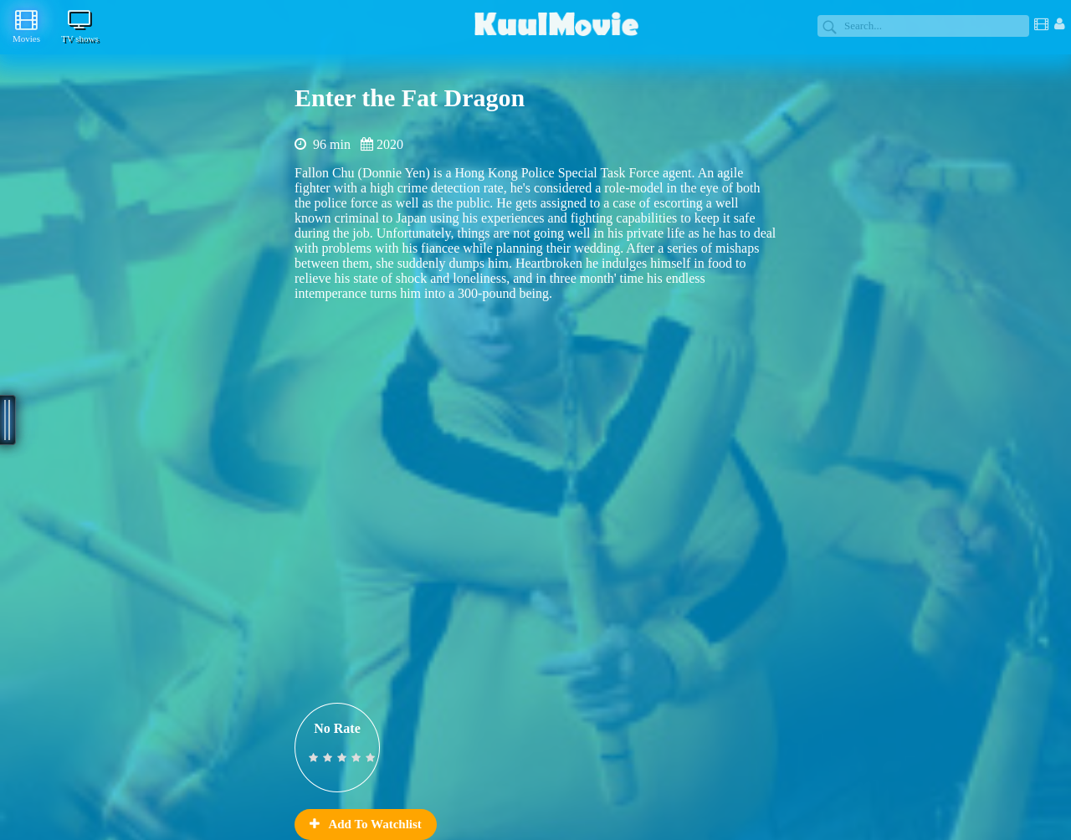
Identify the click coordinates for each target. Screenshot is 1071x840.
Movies (26, 26)
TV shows (80, 26)
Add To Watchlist (366, 824)
